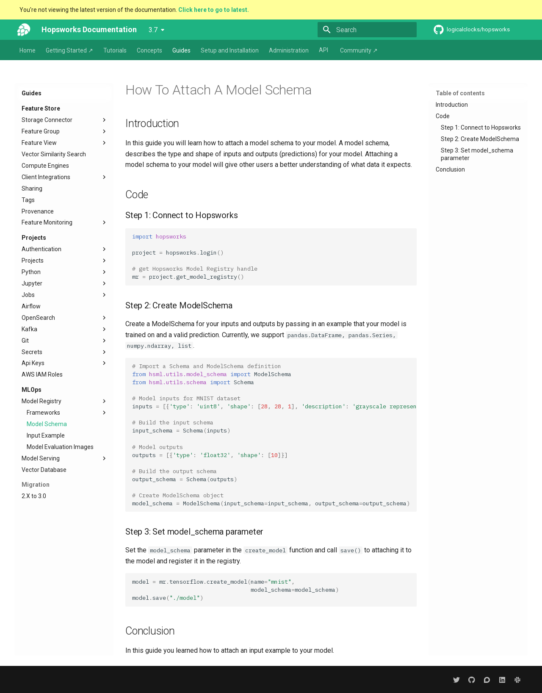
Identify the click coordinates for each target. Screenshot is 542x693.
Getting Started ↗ (69, 50)
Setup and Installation (230, 50)
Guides (181, 50)
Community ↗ (359, 50)
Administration (289, 50)
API (323, 50)
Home (27, 50)
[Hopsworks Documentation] (23, 29)
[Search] (367, 29)
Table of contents (460, 93)
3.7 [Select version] (153, 30)
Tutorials (115, 50)
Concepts (149, 50)
